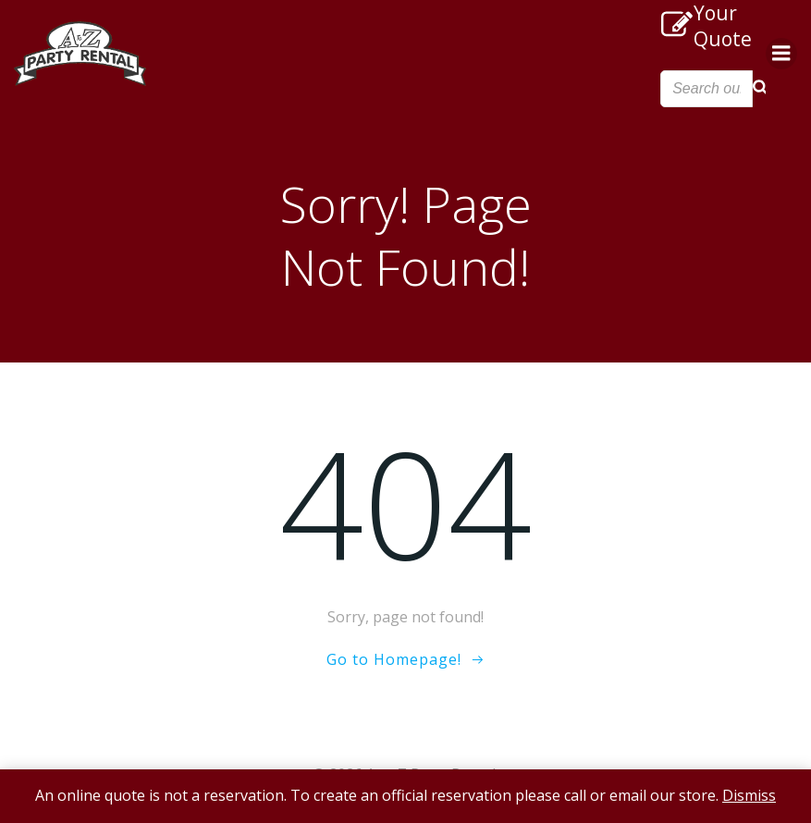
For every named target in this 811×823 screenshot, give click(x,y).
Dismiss (749, 795)
